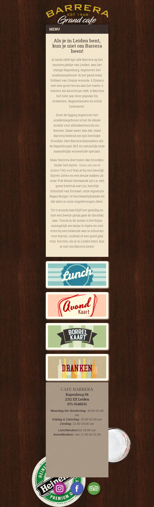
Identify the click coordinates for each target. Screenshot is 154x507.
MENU (54, 29)
